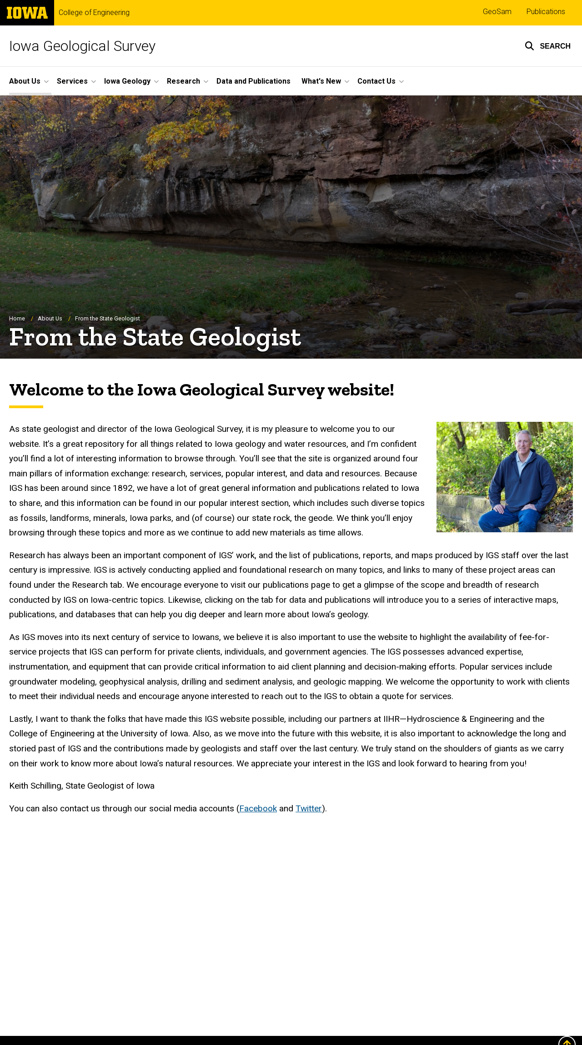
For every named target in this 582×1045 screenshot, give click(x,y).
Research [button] (183, 81)
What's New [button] (321, 81)
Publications (546, 11)
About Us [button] (24, 81)
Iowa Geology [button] (127, 81)
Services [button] (72, 81)
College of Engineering (94, 13)
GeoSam (497, 11)
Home (17, 318)
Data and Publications (253, 81)
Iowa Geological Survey (82, 46)
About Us (50, 318)
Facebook (258, 808)
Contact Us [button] (376, 81)
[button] (547, 45)
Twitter (309, 808)
